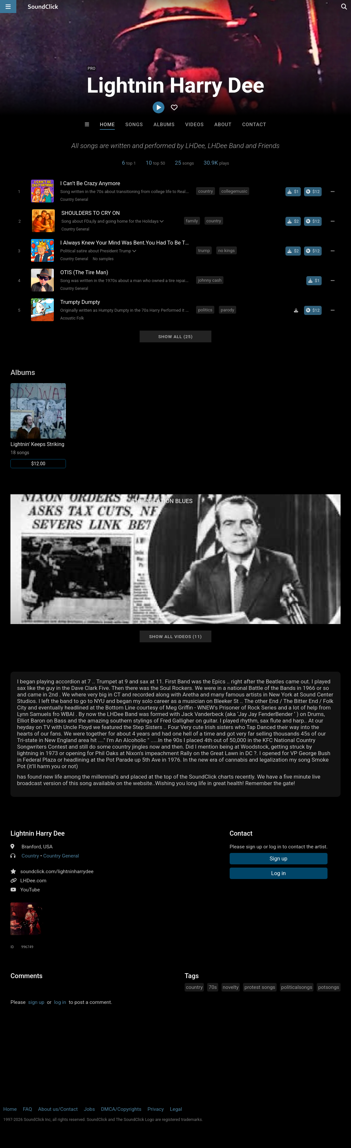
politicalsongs (297, 987)
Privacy (155, 1109)
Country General (74, 199)
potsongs (328, 987)
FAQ (27, 1109)
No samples (103, 259)
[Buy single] (293, 191)
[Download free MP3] (296, 310)
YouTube (30, 890)
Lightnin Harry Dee (37, 833)
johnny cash (209, 280)
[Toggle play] (19, 191)
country (205, 191)
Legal (176, 1109)
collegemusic (234, 191)
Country (30, 856)
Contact (254, 124)
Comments (26, 976)
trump (204, 250)
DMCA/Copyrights (121, 1109)
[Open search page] (344, 6)
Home (107, 124)
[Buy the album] (313, 191)
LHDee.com (33, 881)
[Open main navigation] (8, 6)
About (223, 124)
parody (227, 309)
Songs (134, 124)
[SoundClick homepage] (43, 6)
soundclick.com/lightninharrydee (57, 871)
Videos (194, 124)
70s (212, 987)
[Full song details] (332, 191)
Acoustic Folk (72, 318)
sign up (36, 1002)
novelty (231, 987)
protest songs (259, 987)
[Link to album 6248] (38, 425)
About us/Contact (58, 1109)
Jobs (89, 1109)
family (192, 220)
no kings (226, 250)
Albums (164, 124)
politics (205, 309)
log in (60, 1002)
